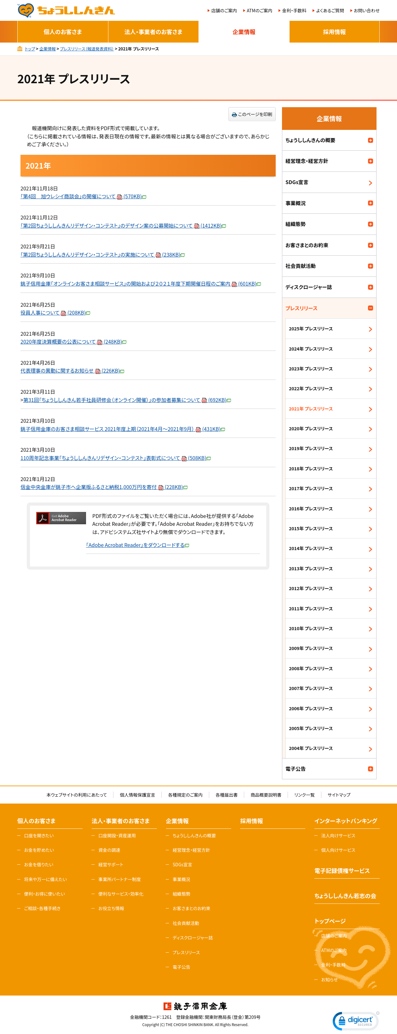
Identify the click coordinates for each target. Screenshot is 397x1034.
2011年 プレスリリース (311, 608)
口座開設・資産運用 (117, 835)
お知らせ (329, 979)
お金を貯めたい (39, 850)
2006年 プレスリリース (311, 708)
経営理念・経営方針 (306, 161)
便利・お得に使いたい (44, 894)
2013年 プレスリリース (311, 568)
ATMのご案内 (259, 10)
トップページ (330, 921)
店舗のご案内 (224, 10)
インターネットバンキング (345, 820)
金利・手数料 (294, 10)
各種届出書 (227, 795)
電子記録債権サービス (342, 870)
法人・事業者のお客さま (153, 31)
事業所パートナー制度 (119, 879)
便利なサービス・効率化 (120, 894)
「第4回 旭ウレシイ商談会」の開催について (83, 196)
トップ (30, 49)
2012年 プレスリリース (311, 588)
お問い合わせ (367, 10)
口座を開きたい (39, 835)
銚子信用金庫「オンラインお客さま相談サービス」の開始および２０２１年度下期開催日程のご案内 (140, 283)
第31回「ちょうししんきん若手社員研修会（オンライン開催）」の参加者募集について (127, 400)
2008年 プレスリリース (311, 668)
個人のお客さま (63, 31)
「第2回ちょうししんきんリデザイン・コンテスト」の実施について (102, 254)
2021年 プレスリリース (311, 408)
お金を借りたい (38, 864)
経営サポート (110, 864)
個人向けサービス (338, 850)
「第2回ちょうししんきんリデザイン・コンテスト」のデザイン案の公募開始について (123, 225)
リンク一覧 (304, 795)
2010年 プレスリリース (311, 628)
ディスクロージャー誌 (308, 287)
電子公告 (295, 768)
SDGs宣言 (296, 182)
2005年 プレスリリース (311, 728)
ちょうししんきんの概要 (310, 140)
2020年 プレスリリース (311, 428)
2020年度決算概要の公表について (73, 341)
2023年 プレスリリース (311, 368)
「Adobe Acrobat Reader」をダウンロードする (137, 545)
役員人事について (55, 312)
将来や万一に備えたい (45, 879)
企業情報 (244, 31)
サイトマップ (339, 795)
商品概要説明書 (265, 795)
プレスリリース (301, 308)
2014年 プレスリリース (311, 548)
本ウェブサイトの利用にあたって (76, 795)
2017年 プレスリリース (311, 488)
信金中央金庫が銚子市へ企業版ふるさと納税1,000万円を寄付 (103, 487)
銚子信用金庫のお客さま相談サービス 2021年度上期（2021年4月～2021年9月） (122, 429)
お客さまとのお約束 (306, 245)
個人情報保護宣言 (137, 795)
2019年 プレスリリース (311, 448)
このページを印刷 (255, 114)
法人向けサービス (338, 835)
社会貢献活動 (300, 266)
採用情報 (334, 31)
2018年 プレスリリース (311, 468)
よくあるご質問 (330, 10)
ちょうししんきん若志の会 (345, 896)
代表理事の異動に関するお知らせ (72, 370)
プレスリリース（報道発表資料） (87, 49)
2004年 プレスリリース (311, 748)
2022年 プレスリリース (311, 388)
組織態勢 (295, 224)
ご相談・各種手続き (42, 908)
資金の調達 (109, 850)
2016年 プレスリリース (311, 508)
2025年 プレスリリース (311, 328)
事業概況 (295, 203)
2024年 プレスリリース (311, 349)
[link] (356, 1022)
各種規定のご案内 (185, 795)
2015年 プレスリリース (311, 528)
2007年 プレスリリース (311, 688)
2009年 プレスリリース (311, 648)
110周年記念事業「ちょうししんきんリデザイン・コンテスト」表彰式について (115, 458)
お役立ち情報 (111, 908)
